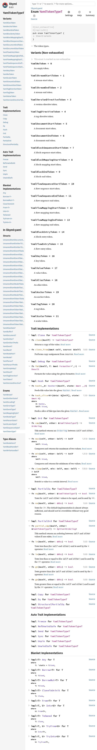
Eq (39, 599)
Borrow (46, 669)
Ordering (37, 426)
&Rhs (59, 503)
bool (84, 493)
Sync (40, 636)
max (37, 438)
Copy (40, 594)
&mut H (35, 398)
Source (34, 19)
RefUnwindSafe (47, 626)
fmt (37, 366)
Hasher (52, 385)
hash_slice (41, 395)
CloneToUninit (51, 690)
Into (49, 705)
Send (40, 631)
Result (35, 369)
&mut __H (81, 385)
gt (36, 567)
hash (37, 385)
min (37, 453)
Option (60, 529)
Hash (40, 381)
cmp (37, 423)
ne (36, 503)
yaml (40, 8)
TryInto (51, 736)
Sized (44, 406)
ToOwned (47, 715)
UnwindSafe (45, 646)
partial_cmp (42, 526)
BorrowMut (48, 680)
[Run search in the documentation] (63, 4)
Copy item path (34, 16)
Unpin (41, 641)
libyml (13, 4)
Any (44, 659)
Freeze (42, 621)
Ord (40, 418)
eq (36, 493)
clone (38, 340)
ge (36, 579)
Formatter (65, 366)
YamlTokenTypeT (61, 335)
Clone (41, 335)
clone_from (41, 349)
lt (36, 541)
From (45, 700)
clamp (38, 468)
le (36, 554)
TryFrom (51, 726)
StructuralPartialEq (51, 604)
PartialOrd (45, 521)
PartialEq (44, 488)
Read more (65, 344)
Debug (41, 361)
